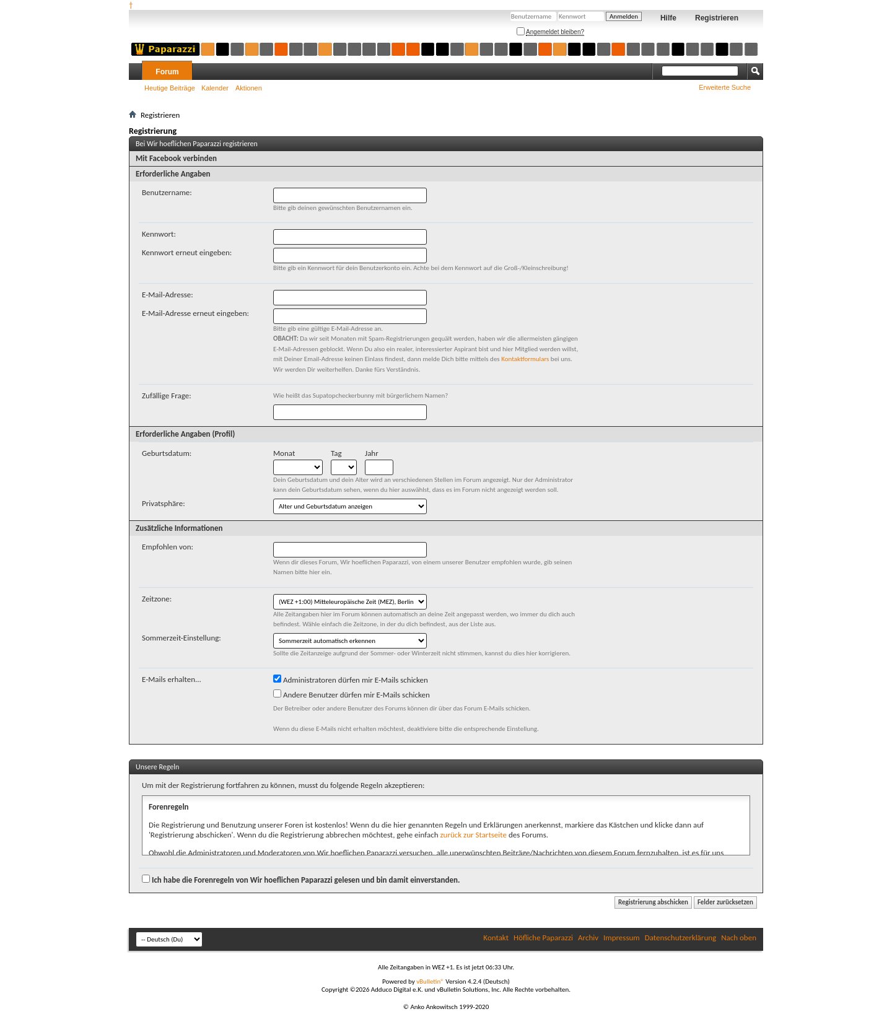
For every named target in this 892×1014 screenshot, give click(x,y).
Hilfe (668, 18)
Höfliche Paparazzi (543, 937)
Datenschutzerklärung (681, 937)
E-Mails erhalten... (171, 679)
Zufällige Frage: (166, 395)
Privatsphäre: (163, 503)
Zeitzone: (157, 598)
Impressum (621, 937)
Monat (284, 453)
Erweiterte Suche (725, 87)
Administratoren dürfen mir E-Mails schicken (350, 679)
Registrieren (716, 18)
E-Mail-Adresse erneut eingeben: (195, 313)
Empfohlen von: (167, 546)
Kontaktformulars (525, 359)
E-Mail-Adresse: (167, 294)
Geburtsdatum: (166, 453)
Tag (336, 453)
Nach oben (738, 937)
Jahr (371, 453)
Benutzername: (167, 192)
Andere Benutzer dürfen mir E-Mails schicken (351, 694)
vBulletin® (430, 981)
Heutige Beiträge (169, 88)
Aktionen (248, 88)
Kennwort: (159, 233)
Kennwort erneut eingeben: (187, 252)
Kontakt (496, 937)
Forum (166, 72)
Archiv (588, 937)
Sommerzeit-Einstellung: (181, 637)
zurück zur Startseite (473, 834)
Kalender (215, 88)
